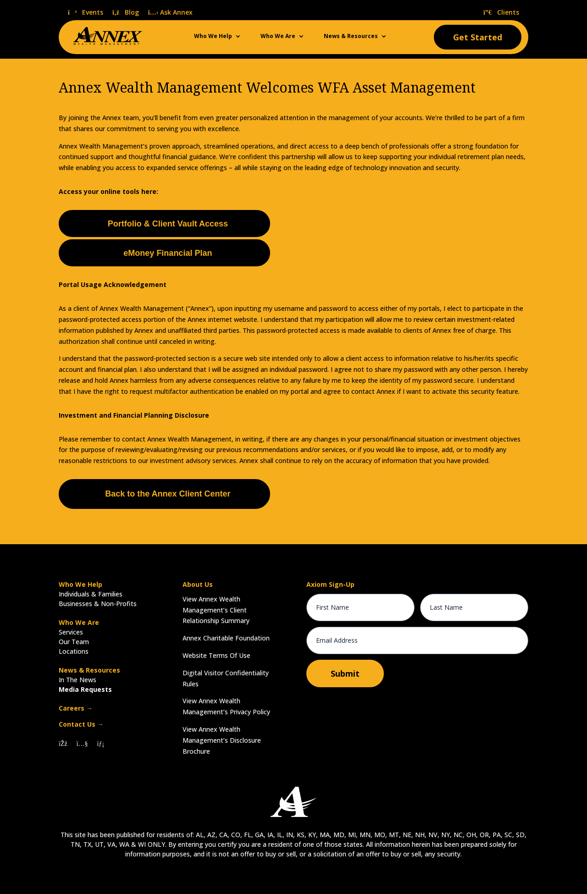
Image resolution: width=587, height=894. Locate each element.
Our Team (74, 641)
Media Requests (85, 689)
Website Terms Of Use (216, 655)
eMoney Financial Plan (167, 253)
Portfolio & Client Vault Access (168, 223)
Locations (74, 651)
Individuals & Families (90, 594)
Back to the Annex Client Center (167, 493)
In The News (77, 679)
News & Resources (351, 36)
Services (71, 632)
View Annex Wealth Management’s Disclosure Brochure (222, 740)
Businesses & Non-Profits (98, 603)
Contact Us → (81, 724)
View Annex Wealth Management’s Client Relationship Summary (216, 610)
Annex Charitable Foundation (226, 638)
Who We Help (213, 36)
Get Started (477, 37)
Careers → (76, 708)
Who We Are (277, 36)
